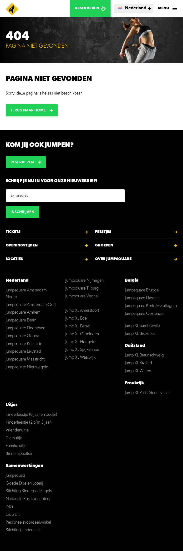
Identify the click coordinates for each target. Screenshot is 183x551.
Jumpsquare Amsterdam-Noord (27, 293)
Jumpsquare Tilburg (82, 288)
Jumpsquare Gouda (22, 336)
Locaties (14, 259)
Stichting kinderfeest (23, 530)
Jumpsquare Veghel (82, 296)
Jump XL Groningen (82, 334)
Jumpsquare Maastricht (25, 359)
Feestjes (103, 232)
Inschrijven (22, 212)
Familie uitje (16, 446)
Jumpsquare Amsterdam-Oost (31, 305)
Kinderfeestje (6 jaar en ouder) (31, 414)
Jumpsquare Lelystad (23, 351)
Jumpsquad (15, 475)
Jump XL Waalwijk (80, 357)
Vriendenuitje (17, 430)
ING (9, 507)
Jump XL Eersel (77, 326)
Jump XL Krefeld (138, 363)
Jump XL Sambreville (142, 326)
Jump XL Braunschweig (144, 355)
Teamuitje (14, 438)
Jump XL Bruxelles (140, 333)
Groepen (104, 245)
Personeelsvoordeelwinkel (28, 522)
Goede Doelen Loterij (24, 483)
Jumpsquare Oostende (144, 313)
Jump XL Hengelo (80, 342)
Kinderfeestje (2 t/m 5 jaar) (29, 422)
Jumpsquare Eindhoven (25, 328)
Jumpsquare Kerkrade (24, 344)
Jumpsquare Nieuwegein (27, 367)
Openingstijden (22, 245)
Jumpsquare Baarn (21, 320)
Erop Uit (13, 514)
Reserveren (87, 8)
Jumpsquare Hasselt (142, 298)
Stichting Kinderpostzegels (29, 491)
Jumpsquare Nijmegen (84, 280)
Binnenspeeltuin (19, 453)
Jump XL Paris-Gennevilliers (148, 393)
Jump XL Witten (138, 371)
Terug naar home (28, 110)
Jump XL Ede (76, 318)
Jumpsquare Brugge (142, 290)
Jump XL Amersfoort (82, 310)
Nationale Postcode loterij (28, 499)
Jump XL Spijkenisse (82, 349)
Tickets (13, 232)
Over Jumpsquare (113, 259)
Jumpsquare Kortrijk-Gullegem (151, 306)
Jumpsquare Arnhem (23, 312)
